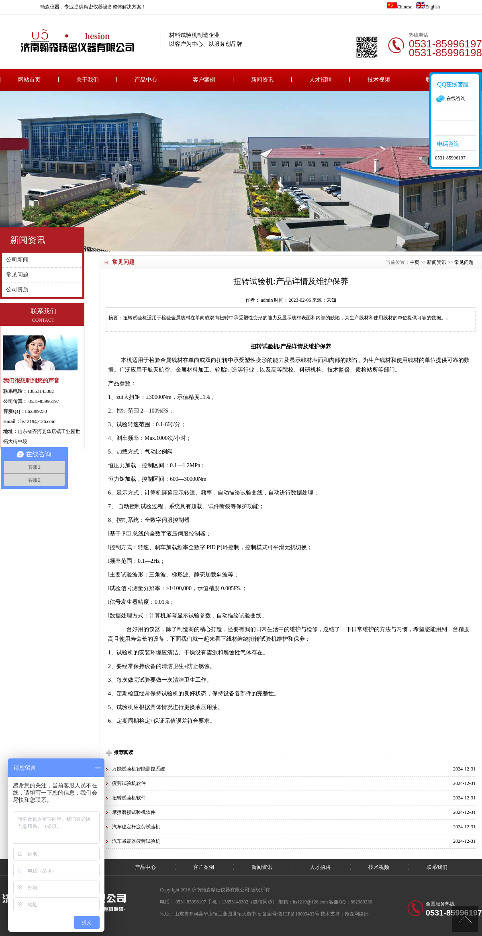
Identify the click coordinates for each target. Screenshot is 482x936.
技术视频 (379, 80)
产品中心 (146, 80)
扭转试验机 (265, 346)
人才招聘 (320, 80)
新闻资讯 (262, 80)
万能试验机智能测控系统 (138, 769)
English (428, 7)
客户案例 (204, 80)
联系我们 (437, 867)
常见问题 (464, 262)
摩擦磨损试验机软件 (133, 812)
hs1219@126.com (37, 421)
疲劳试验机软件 (129, 783)
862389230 (36, 411)
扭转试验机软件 (129, 798)
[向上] (465, 919)
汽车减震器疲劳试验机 (136, 841)
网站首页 (29, 80)
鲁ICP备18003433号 (298, 914)
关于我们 (87, 80)
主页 (414, 262)
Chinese (400, 7)
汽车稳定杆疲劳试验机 (136, 827)
